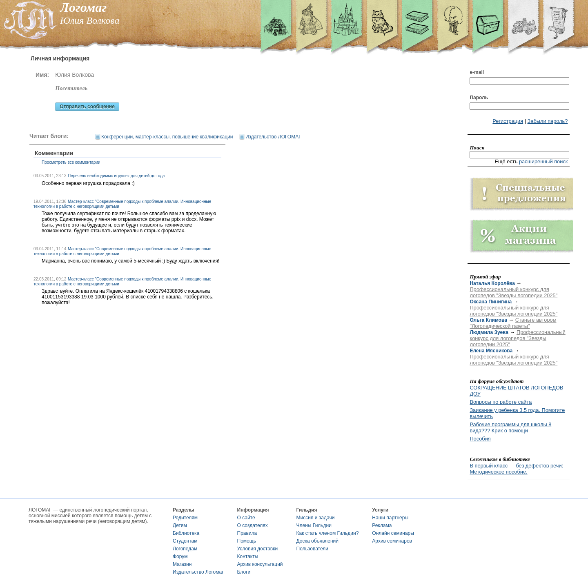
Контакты (247, 556)
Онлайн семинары (393, 533)
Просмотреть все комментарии (71, 162)
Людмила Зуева (489, 332)
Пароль (479, 97)
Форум (180, 556)
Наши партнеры (390, 518)
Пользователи (312, 549)
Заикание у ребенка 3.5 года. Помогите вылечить (517, 413)
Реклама (382, 525)
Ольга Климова (488, 320)
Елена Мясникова (491, 351)
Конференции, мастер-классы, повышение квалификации (167, 137)
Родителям (185, 518)
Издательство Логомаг (198, 572)
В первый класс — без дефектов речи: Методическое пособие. (516, 469)
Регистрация (507, 121)
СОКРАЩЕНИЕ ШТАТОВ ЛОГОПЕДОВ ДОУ (516, 391)
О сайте (246, 518)
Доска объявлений (317, 541)
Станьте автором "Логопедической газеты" (513, 323)
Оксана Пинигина (491, 302)
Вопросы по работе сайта (501, 402)
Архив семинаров (392, 541)
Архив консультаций (260, 564)
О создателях (252, 525)
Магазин (182, 564)
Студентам (185, 541)
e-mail (477, 72)
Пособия (480, 439)
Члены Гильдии (314, 525)
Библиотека (186, 533)
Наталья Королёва (492, 283)
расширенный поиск (543, 161)
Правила (247, 533)
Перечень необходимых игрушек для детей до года (116, 176)
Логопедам (185, 549)
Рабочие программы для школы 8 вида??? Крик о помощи (510, 427)
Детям (180, 525)
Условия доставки (257, 549)
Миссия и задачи (315, 518)
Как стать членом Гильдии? (327, 533)
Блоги (244, 572)
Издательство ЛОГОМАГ (273, 137)
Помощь (246, 541)
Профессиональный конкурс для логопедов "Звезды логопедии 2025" (513, 292)
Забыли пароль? (548, 121)
